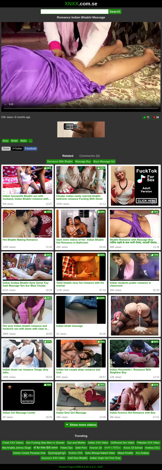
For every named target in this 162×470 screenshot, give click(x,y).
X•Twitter (17, 148)
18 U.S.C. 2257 (94, 467)
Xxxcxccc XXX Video (53, 458)
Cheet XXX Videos (12, 442)
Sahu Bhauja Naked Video (100, 452)
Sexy (5, 140)
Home (62, 467)
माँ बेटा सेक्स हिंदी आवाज (46, 447)
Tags (71, 467)
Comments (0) (89, 155)
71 (146, 117)
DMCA (80, 467)
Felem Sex (66, 447)
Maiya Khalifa (125, 452)
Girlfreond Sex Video (122, 442)
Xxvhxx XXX (75, 452)
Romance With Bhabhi (59, 161)
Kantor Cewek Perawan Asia (29, 452)
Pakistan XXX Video (148, 442)
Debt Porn (81, 447)
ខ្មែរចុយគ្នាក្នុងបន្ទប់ (57, 452)
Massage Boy (83, 161)
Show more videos (81, 424)
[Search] (74, 11)
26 (156, 117)
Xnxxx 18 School (132, 447)
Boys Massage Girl (104, 161)
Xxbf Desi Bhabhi (77, 458)
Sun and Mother (76, 442)
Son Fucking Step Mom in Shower (45, 442)
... (30, 140)
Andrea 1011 (152, 447)
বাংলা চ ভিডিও (112, 447)
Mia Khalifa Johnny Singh (16, 447)
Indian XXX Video (98, 442)
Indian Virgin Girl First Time (105, 458)
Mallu (24, 140)
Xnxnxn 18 (96, 447)
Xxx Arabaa (142, 452)
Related (67, 155)
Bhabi (14, 140)
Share (6, 148)
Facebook (30, 148)
